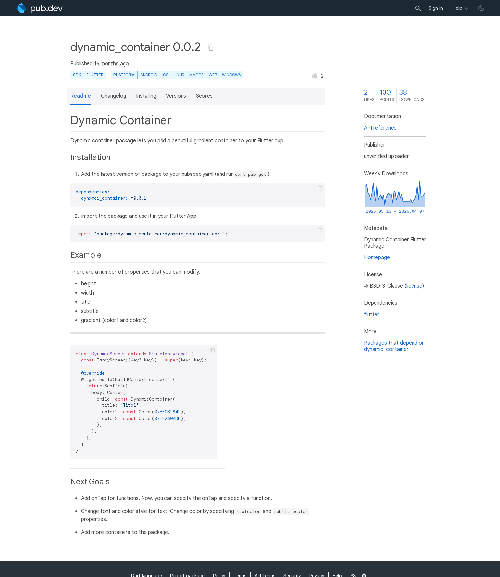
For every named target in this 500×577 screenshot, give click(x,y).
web (213, 74)
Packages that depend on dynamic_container (394, 346)
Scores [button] (204, 96)
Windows (231, 74)
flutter (371, 314)
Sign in (436, 8)
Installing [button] (146, 96)
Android (148, 74)
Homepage (377, 257)
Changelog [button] (113, 96)
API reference (380, 128)
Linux (179, 74)
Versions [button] (176, 96)
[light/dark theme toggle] (481, 8)
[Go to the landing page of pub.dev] (39, 8)
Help (457, 8)
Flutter (95, 74)
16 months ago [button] (111, 63)
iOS (165, 74)
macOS (196, 74)
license (414, 286)
